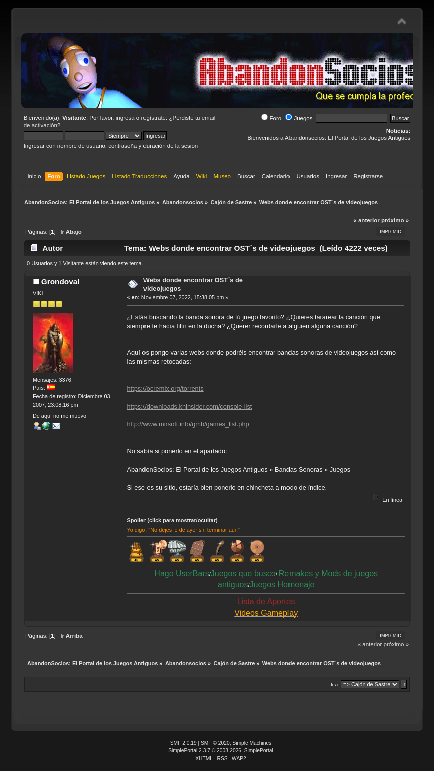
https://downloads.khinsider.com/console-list (189, 406)
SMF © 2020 (215, 743)
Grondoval (60, 281)
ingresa (125, 118)
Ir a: (335, 684)
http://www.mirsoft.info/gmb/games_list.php (188, 424)
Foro (271, 118)
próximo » (395, 220)
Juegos (298, 118)
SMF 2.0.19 (183, 743)
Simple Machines (251, 743)
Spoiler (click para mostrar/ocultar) (172, 520)
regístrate (153, 118)
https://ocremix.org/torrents (165, 388)
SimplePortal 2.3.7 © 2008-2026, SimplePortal (220, 750)
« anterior (366, 220)
